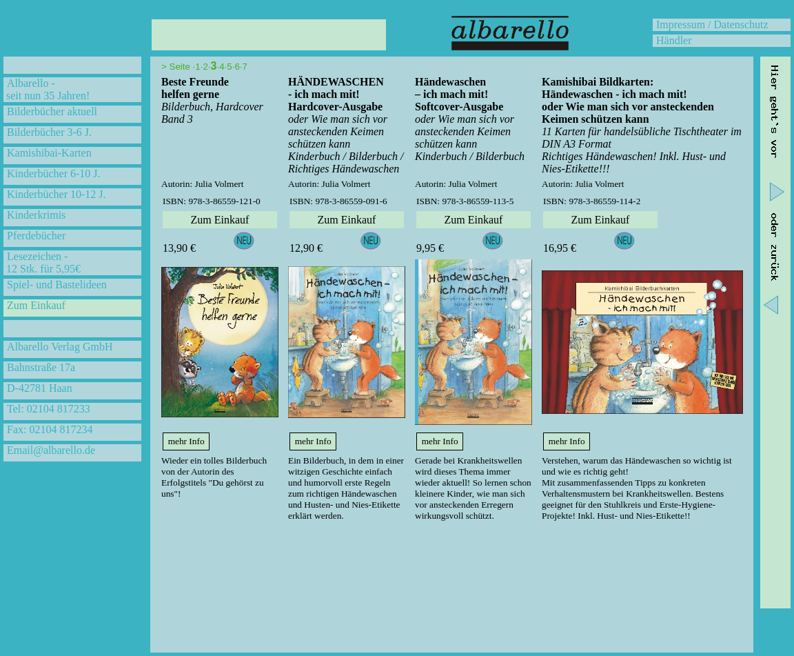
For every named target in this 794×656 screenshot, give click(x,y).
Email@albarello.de (51, 450)
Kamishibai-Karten (49, 153)
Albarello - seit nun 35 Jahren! (46, 89)
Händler (674, 40)
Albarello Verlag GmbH (59, 346)
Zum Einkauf (36, 305)
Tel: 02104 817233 (48, 409)
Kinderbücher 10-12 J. (56, 194)
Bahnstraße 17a (41, 367)
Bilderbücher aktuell (52, 111)
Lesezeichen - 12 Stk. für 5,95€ (42, 262)
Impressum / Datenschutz (712, 24)
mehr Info (186, 441)
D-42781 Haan (39, 388)
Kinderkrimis (36, 215)
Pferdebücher (36, 235)
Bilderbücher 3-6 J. (49, 132)
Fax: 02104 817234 (49, 429)
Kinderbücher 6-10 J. (54, 173)
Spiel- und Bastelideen (57, 284)
